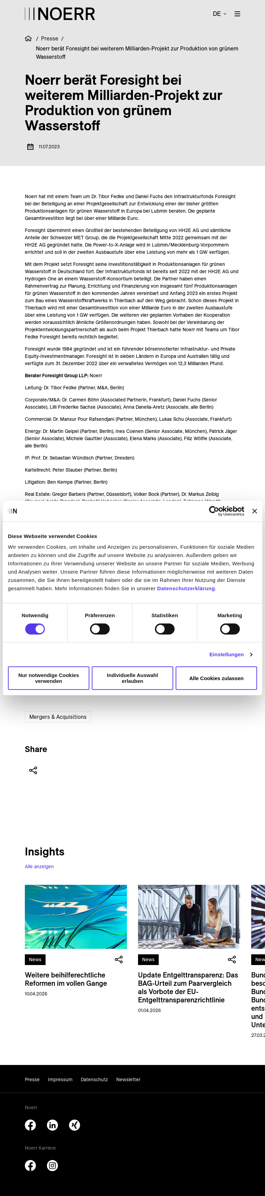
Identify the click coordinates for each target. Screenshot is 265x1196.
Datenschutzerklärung (186, 588)
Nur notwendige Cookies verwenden (48, 678)
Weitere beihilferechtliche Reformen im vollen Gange (66, 978)
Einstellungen (226, 654)
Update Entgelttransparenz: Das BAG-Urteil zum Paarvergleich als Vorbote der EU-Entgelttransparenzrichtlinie (188, 987)
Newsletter (128, 1079)
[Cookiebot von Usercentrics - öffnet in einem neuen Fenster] (214, 511)
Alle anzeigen (39, 866)
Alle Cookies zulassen (216, 678)
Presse (49, 38)
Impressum (60, 1079)
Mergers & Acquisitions (58, 716)
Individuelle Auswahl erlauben (132, 678)
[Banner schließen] (254, 511)
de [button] (217, 14)
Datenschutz (94, 1079)
